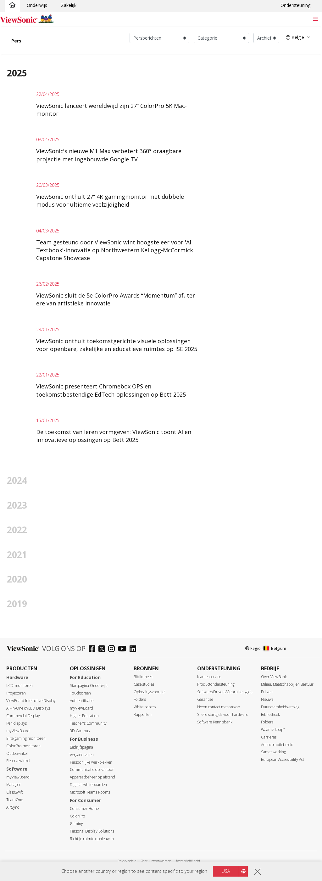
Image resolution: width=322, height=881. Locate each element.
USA (226, 872)
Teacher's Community (88, 723)
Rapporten (143, 714)
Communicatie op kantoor (92, 769)
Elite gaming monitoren (26, 738)
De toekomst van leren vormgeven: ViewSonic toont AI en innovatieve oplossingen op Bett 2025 (113, 435)
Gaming (76, 823)
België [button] (295, 37)
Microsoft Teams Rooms (90, 792)
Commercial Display (23, 715)
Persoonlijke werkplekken (91, 762)
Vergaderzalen (82, 754)
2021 (17, 554)
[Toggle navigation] (315, 18)
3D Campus (80, 730)
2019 (17, 604)
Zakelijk (68, 5)
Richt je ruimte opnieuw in (92, 838)
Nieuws (267, 699)
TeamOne (14, 799)
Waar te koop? (273, 729)
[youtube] (124, 649)
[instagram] (113, 649)
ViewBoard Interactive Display (31, 700)
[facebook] (93, 649)
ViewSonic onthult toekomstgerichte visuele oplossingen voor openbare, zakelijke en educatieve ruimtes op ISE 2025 (116, 345)
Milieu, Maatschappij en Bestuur (287, 684)
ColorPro (77, 816)
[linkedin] (134, 649)
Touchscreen (80, 693)
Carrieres (268, 737)
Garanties (205, 699)
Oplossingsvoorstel (149, 691)
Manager (13, 784)
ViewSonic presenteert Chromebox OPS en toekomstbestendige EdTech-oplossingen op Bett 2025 (111, 390)
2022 (17, 530)
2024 (17, 480)
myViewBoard (18, 730)
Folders (140, 699)
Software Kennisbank (214, 722)
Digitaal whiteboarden (88, 784)
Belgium (275, 648)
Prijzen (267, 691)
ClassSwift (14, 792)
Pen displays (16, 723)
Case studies (144, 684)
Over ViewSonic (274, 676)
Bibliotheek (143, 676)
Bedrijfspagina (81, 747)
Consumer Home (84, 808)
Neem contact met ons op (218, 707)
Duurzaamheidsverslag (280, 707)
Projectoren (16, 693)
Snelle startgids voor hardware (222, 714)
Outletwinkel (17, 753)
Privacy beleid (127, 861)
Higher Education (84, 715)
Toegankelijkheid (188, 861)
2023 (17, 505)
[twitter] (103, 649)
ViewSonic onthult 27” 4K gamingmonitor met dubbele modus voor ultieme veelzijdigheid (110, 200)
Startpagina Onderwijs (88, 685)
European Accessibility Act (282, 759)
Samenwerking (273, 752)
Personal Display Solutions (92, 831)
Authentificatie (81, 700)
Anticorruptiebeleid (277, 744)
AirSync (12, 807)
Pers (16, 41)
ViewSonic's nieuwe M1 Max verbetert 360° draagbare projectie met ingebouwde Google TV (108, 155)
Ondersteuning (295, 5)
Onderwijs (37, 5)
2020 (17, 579)
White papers (145, 707)
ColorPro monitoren (23, 746)
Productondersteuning (216, 684)
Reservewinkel (18, 760)
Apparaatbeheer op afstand (92, 777)
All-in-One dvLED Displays (28, 708)
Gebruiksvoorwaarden (156, 861)
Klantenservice (209, 676)
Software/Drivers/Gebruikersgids (224, 691)
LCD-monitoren (19, 685)
